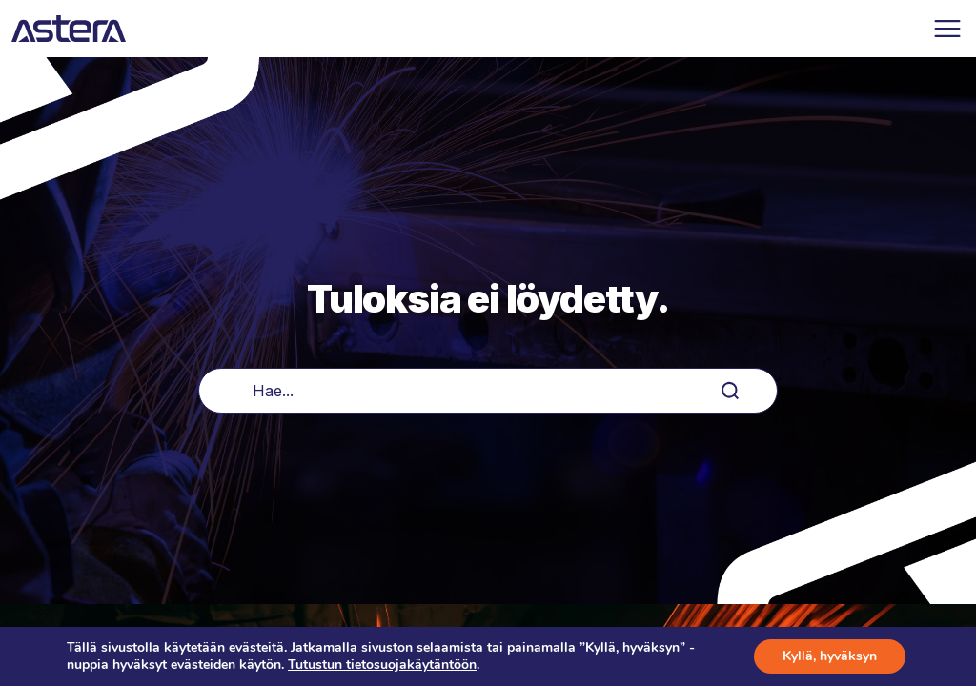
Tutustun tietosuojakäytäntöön (382, 665)
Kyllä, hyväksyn (830, 656)
